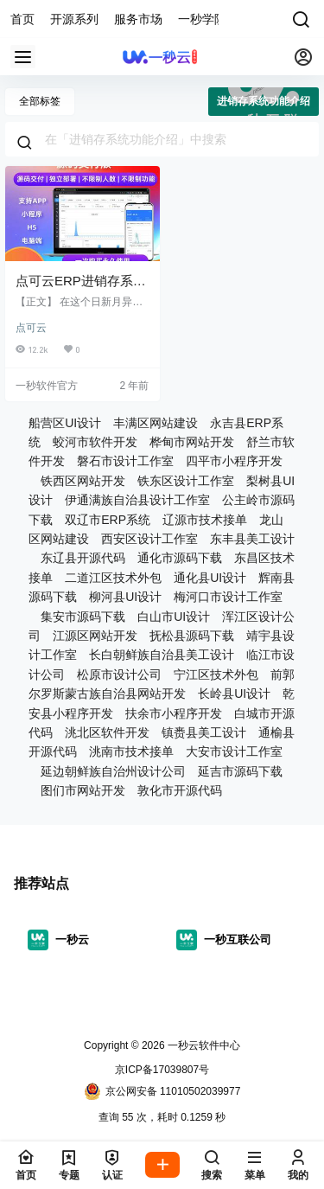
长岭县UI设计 (234, 693)
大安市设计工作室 (234, 751)
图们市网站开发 (83, 790)
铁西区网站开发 (83, 481)
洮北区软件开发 (107, 732)
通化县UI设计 (210, 578)
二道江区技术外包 (113, 578)
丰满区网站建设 (155, 423)
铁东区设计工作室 (185, 481)
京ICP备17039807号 (162, 1070)
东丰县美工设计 (252, 539)
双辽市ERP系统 (107, 520)
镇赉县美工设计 (204, 732)
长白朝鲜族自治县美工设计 (161, 655)
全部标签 (39, 101)
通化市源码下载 (179, 558)
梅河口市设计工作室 (228, 597)
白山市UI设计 (173, 616)
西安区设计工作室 (149, 539)
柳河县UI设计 (125, 597)
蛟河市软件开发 (95, 442)
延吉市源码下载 (240, 771)
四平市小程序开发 (234, 461)
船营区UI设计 (65, 423)
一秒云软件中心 (202, 1045)
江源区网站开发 (95, 635)
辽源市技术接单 (204, 520)
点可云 (31, 328)
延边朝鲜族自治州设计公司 (113, 771)
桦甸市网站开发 (191, 442)
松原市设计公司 (119, 674)
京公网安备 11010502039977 (162, 1091)
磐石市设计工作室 (125, 461)
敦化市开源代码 (179, 790)
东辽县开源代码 (83, 558)
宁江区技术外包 (216, 674)
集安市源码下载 (83, 616)
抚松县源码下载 (191, 635)
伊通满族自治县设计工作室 (137, 500)
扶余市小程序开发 (173, 713)
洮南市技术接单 (131, 751)
